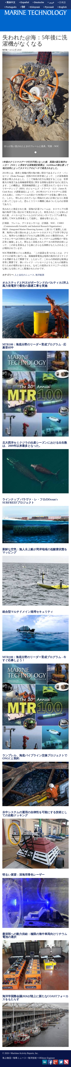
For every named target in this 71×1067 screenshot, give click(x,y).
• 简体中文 (10, 2)
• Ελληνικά (34, 7)
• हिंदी (22, 7)
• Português (10, 7)
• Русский (48, 7)
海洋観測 (39, 275)
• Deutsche (38, 2)
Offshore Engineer (47, 1058)
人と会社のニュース (24, 275)
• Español (24, 2)
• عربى (51, 2)
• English (62, 7)
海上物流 (6, 1058)
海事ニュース (19, 1058)
